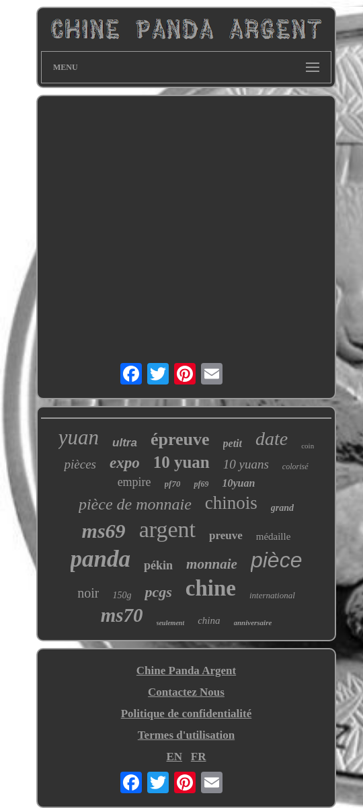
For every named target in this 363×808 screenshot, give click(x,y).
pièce (276, 560)
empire (134, 482)
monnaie (211, 564)
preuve (226, 535)
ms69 (104, 531)
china (209, 620)
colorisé (295, 466)
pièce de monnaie (135, 504)
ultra (124, 442)
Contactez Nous (186, 692)
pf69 (201, 484)
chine (211, 588)
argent (167, 529)
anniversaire (253, 622)
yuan (78, 437)
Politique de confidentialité (186, 713)
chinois (231, 503)
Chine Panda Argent (186, 670)
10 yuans (246, 464)
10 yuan (181, 462)
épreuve (180, 439)
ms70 (122, 615)
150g (121, 595)
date (271, 438)
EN (174, 756)
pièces (79, 464)
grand (282, 508)
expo (125, 462)
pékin (158, 565)
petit (232, 443)
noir (88, 592)
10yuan (238, 483)
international (272, 595)
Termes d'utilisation (186, 735)
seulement (171, 623)
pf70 (173, 484)
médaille (273, 536)
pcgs (158, 591)
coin (307, 446)
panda (100, 559)
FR (198, 756)
